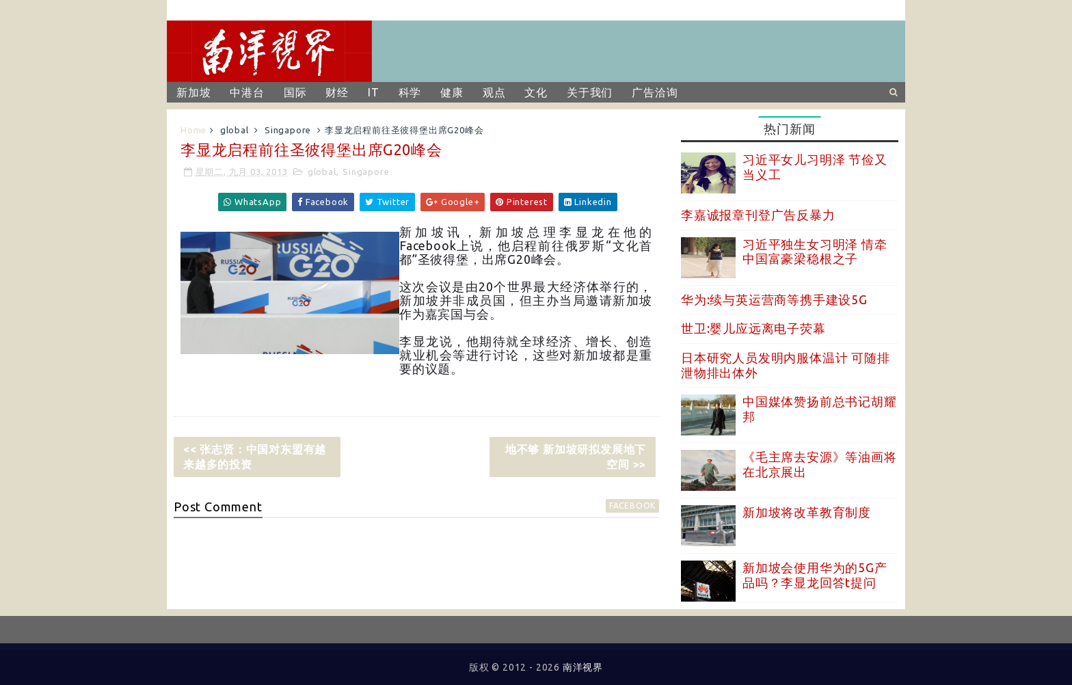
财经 (337, 92)
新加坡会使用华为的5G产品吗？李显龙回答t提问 (814, 575)
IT (373, 92)
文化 (536, 92)
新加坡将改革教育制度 (806, 512)
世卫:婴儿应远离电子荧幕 (753, 328)
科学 (410, 92)
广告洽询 (655, 92)
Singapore (288, 130)
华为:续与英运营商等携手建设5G (774, 299)
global (234, 130)
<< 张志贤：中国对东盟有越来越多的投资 (254, 456)
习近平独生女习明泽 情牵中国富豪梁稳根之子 (814, 251)
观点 (494, 92)
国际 (295, 92)
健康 (452, 92)
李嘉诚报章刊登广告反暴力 (758, 214)
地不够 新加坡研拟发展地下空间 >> (575, 456)
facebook (632, 505)
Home (193, 130)
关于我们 (590, 92)
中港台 (247, 92)
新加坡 (193, 92)
